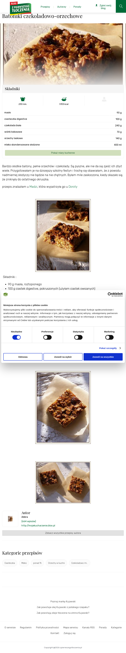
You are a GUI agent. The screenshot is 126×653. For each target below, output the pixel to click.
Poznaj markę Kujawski (63, 601)
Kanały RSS (88, 627)
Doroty (73, 186)
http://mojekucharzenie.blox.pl (38, 525)
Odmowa (22, 357)
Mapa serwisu (70, 627)
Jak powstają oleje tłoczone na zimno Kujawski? (63, 613)
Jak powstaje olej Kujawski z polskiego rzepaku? (63, 607)
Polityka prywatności (47, 627)
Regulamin (26, 627)
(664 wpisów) (28, 521)
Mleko (24, 563)
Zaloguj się (70, 633)
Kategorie (116, 627)
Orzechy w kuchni (56, 563)
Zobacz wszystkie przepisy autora (63, 533)
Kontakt (55, 633)
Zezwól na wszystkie (103, 357)
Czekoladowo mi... (79, 563)
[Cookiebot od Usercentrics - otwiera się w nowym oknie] (110, 294)
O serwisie (10, 627)
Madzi (33, 186)
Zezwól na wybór (63, 357)
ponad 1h (37, 563)
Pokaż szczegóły (108, 348)
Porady (103, 627)
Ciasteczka (10, 563)
